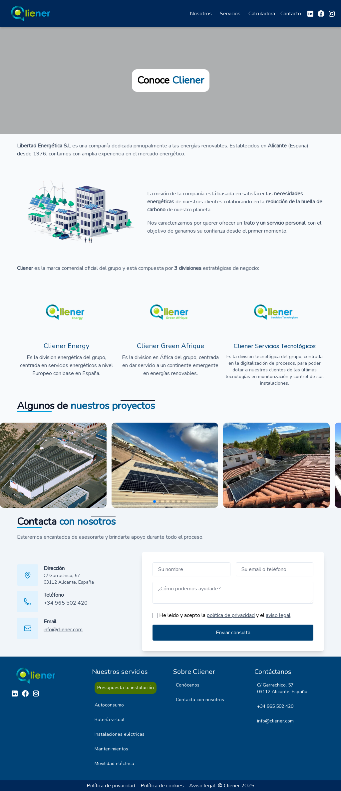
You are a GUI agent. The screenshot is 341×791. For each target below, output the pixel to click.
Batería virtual (110, 719)
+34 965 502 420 (66, 603)
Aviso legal (202, 785)
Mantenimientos (111, 749)
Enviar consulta (233, 632)
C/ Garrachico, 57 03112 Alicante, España (69, 578)
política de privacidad (231, 615)
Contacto (290, 13)
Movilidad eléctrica (114, 763)
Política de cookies (162, 785)
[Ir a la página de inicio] (32, 13)
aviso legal (278, 615)
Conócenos (187, 685)
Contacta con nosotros (200, 699)
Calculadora (261, 13)
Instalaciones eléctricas (120, 734)
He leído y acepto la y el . (225, 615)
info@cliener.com (63, 629)
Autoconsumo (109, 705)
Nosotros (201, 13)
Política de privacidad (111, 785)
